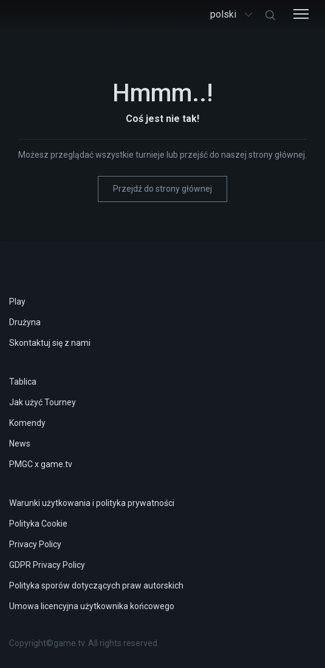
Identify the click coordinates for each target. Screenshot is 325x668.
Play (17, 301)
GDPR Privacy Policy (47, 565)
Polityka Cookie (38, 523)
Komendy (27, 423)
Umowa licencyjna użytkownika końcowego (91, 606)
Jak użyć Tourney (42, 402)
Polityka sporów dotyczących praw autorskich (96, 585)
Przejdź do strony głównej (162, 189)
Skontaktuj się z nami (50, 343)
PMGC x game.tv (40, 464)
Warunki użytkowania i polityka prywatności (91, 503)
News (19, 443)
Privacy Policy (35, 544)
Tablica (22, 381)
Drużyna (25, 322)
